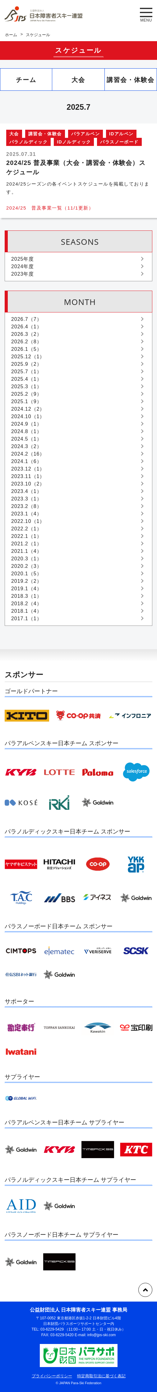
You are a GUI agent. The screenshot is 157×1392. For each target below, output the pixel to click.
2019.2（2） (26, 581)
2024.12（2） (28, 409)
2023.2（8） (26, 506)
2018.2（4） (26, 603)
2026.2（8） (26, 341)
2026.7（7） (26, 319)
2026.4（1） (26, 326)
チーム (26, 79)
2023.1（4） (26, 513)
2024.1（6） (26, 461)
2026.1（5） (26, 349)
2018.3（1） (26, 596)
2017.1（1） (26, 618)
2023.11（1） (28, 476)
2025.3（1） (26, 386)
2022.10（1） (28, 521)
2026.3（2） (26, 334)
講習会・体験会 (131, 79)
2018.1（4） (26, 611)
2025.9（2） (26, 364)
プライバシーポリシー (52, 1376)
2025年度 (22, 259)
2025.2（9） (26, 394)
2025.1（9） (26, 401)
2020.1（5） (26, 573)
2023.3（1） (26, 498)
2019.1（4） (26, 588)
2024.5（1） (26, 439)
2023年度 (22, 274)
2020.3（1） (26, 558)
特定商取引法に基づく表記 (101, 1376)
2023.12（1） (28, 468)
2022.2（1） (26, 528)
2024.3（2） (26, 446)
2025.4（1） (26, 379)
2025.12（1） (28, 356)
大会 (78, 79)
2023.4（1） (26, 491)
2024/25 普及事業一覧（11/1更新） (50, 207)
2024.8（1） (26, 431)
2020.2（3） (26, 566)
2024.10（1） (28, 416)
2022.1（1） (26, 536)
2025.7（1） (26, 371)
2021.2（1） (26, 543)
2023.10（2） (28, 483)
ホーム (11, 34)
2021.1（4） (26, 551)
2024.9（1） (26, 424)
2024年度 (22, 266)
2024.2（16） (28, 454)
